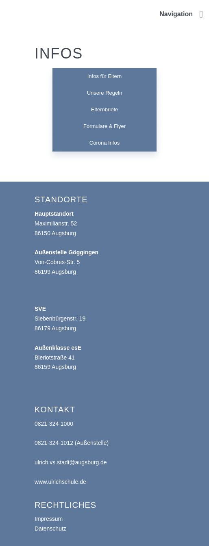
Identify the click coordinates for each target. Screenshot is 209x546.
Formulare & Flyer (104, 126)
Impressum (49, 519)
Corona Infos (104, 143)
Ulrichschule (12, 6)
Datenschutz (50, 528)
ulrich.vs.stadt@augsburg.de (71, 462)
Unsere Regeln (104, 93)
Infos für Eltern (104, 76)
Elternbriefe (104, 109)
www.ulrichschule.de (60, 482)
